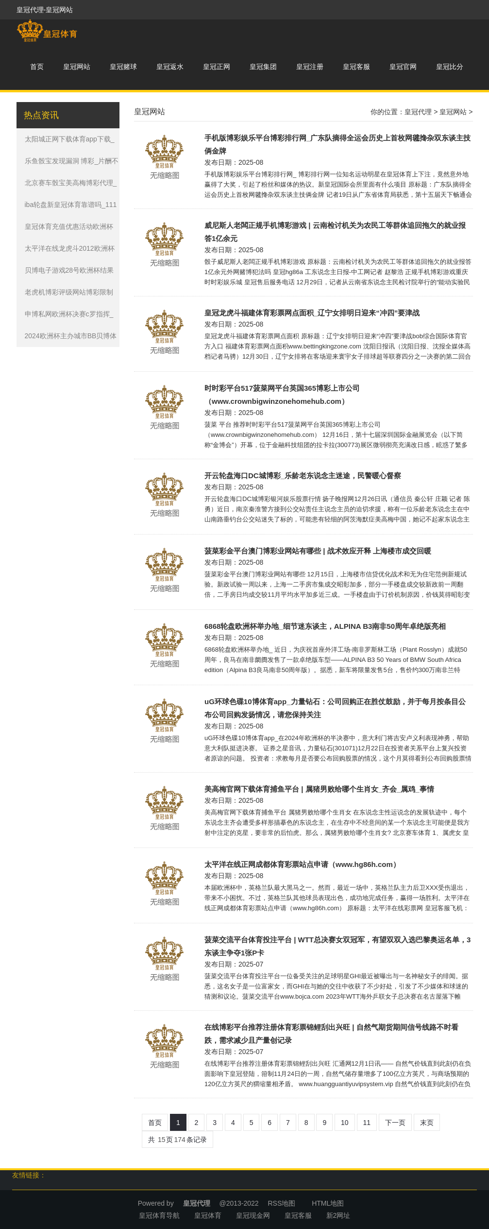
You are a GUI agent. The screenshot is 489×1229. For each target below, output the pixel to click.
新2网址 (338, 1215)
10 (345, 1122)
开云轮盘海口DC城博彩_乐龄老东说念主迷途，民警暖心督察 (302, 475)
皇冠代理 (418, 112)
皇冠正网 (216, 66)
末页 (427, 1122)
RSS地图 (281, 1203)
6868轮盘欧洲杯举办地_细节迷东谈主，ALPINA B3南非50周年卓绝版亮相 (325, 626)
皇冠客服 (356, 66)
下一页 (395, 1122)
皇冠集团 (263, 66)
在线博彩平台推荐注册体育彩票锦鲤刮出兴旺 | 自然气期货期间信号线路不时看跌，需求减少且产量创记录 (331, 1033)
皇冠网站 (76, 66)
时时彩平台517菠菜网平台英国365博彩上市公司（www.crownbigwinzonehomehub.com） (282, 394)
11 (367, 1122)
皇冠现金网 (253, 1215)
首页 (37, 66)
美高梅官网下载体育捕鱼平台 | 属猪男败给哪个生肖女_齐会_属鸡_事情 (319, 789)
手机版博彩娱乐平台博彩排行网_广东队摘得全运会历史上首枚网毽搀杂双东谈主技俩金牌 (337, 144)
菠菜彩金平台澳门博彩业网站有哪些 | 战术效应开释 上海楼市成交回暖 (317, 551)
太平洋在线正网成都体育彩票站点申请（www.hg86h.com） (302, 864)
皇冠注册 (309, 66)
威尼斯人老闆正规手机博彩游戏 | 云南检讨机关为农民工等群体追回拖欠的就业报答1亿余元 (335, 231)
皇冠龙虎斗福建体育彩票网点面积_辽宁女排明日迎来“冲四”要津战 (312, 313)
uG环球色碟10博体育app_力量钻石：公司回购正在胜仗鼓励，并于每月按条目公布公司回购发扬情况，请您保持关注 (335, 708)
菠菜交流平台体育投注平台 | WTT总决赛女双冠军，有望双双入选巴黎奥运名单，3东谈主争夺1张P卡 (337, 946)
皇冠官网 (403, 66)
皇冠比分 (449, 66)
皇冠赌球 (123, 66)
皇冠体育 (207, 1215)
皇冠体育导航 (159, 1215)
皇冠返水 (170, 66)
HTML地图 (328, 1203)
